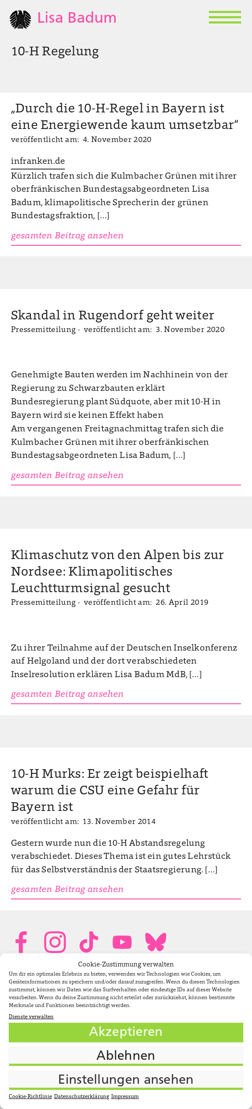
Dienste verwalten (31, 1017)
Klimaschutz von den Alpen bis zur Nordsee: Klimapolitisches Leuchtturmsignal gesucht (118, 572)
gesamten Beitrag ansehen (67, 236)
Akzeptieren (126, 1032)
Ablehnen (125, 1056)
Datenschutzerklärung (81, 1096)
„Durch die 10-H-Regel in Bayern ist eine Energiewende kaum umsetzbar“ (125, 117)
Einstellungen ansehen (126, 1080)
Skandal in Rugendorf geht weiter (113, 316)
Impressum (125, 1096)
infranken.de (38, 161)
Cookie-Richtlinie (30, 1096)
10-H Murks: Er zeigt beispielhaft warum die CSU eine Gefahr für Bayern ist (109, 791)
